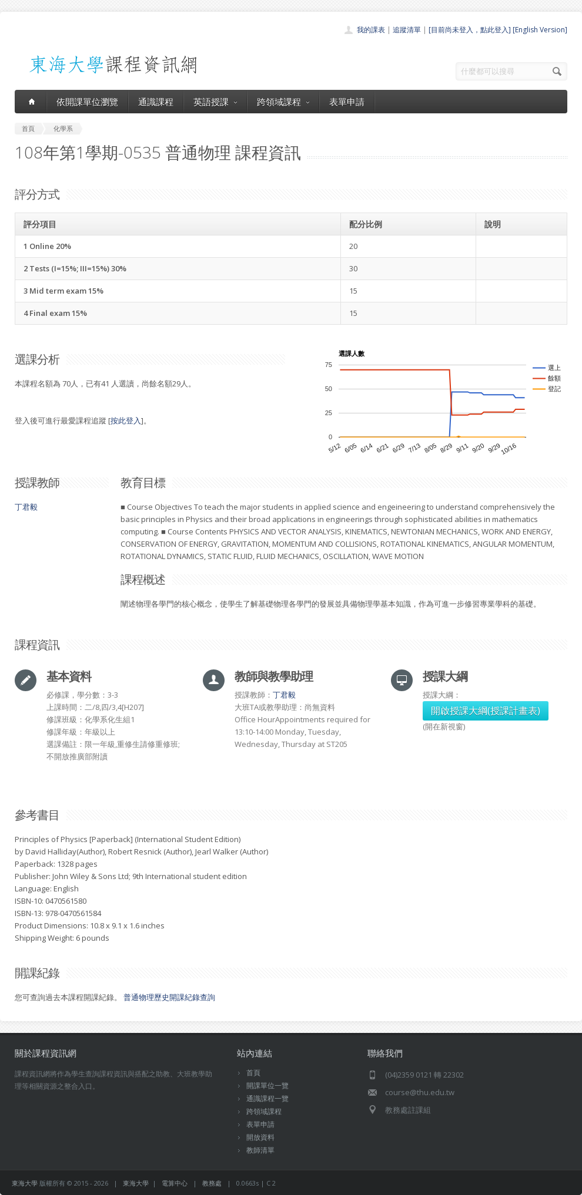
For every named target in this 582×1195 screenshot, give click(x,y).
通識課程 (155, 101)
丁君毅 (26, 506)
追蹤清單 (407, 30)
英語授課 (215, 101)
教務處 (212, 1183)
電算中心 (175, 1183)
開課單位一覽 (267, 1085)
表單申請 (346, 101)
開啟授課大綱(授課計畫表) (485, 710)
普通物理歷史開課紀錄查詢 (169, 997)
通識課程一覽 (267, 1098)
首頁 (253, 1073)
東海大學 (25, 1183)
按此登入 (126, 420)
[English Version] (540, 30)
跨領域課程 (283, 101)
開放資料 (260, 1137)
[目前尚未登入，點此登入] (470, 30)
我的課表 (371, 30)
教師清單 (260, 1150)
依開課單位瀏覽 (87, 101)
